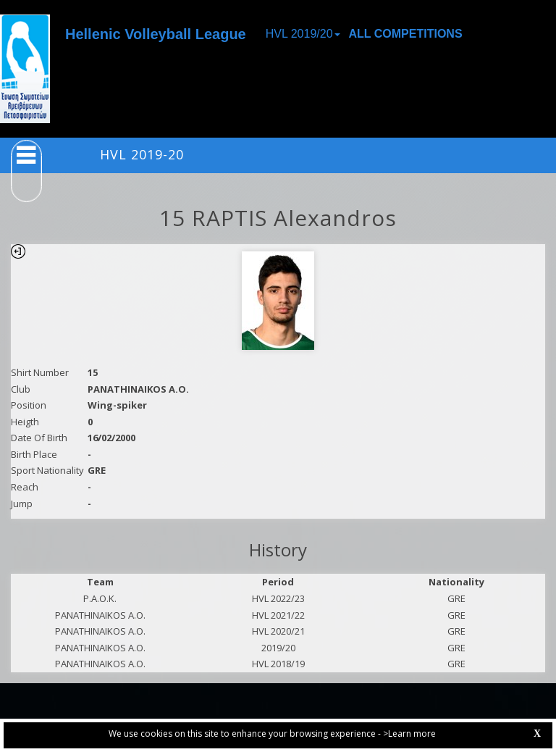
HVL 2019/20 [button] (303, 34)
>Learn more (409, 733)
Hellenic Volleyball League (155, 34)
